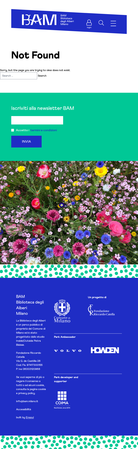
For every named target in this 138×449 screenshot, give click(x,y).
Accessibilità (23, 409)
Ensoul (30, 417)
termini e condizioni (44, 130)
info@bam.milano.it (27, 401)
